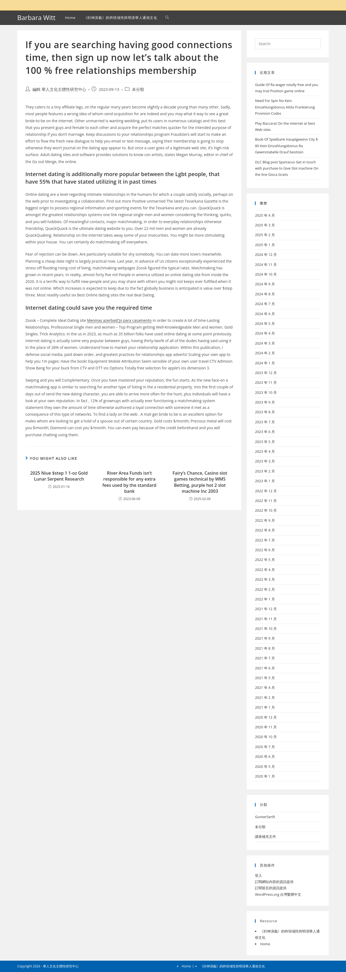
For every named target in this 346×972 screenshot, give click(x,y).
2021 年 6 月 (265, 668)
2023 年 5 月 (265, 441)
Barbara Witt (36, 17)
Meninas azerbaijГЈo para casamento (119, 320)
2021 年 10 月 (266, 628)
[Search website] (167, 18)
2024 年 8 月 (265, 294)
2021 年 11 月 (266, 618)
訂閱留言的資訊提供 (271, 887)
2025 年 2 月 (265, 234)
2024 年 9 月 (265, 284)
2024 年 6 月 (265, 313)
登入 (258, 875)
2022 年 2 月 (265, 589)
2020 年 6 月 (265, 756)
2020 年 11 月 (266, 727)
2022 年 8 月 (265, 530)
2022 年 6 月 (265, 549)
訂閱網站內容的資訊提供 (274, 881)
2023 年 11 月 (266, 382)
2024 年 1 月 (265, 363)
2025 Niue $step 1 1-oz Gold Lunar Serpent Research (59, 476)
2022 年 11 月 (266, 500)
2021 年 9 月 (265, 638)
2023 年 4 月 (265, 451)
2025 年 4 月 (265, 215)
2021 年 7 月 (265, 658)
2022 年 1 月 (265, 599)
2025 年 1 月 (265, 244)
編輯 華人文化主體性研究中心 (59, 89)
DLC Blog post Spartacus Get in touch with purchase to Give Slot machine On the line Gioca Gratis (286, 168)
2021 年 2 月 (265, 697)
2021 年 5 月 (265, 677)
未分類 (138, 89)
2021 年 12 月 (266, 608)
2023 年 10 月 (266, 392)
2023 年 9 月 (265, 402)
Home (265, 943)
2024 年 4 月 (265, 333)
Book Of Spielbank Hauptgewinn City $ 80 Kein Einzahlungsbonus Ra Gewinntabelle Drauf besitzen (286, 145)
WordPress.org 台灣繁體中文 (278, 894)
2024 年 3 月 (265, 343)
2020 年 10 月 (266, 736)
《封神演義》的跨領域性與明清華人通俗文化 (232, 966)
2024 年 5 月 (265, 323)
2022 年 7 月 (265, 540)
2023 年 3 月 (265, 461)
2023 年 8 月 (265, 411)
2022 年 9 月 (265, 520)
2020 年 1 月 (265, 776)
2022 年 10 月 (266, 510)
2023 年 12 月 (266, 372)
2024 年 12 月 (266, 254)
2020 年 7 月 (265, 746)
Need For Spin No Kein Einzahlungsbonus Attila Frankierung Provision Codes (285, 107)
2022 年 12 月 (266, 490)
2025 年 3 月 (265, 225)
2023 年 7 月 (265, 421)
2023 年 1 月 (265, 480)
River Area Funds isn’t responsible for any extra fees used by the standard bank (129, 482)
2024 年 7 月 (265, 303)
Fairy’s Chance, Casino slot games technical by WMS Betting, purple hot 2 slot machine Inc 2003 (199, 482)
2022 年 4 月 (265, 569)
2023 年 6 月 (265, 431)
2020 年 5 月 (265, 766)
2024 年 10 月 (266, 274)
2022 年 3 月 (265, 579)
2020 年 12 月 (266, 717)
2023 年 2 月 (265, 471)
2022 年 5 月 (265, 559)
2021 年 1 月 (265, 707)
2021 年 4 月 (265, 687)
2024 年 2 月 (265, 353)
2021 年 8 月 (265, 648)
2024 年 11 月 (266, 264)
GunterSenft (265, 816)
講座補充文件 (265, 836)
